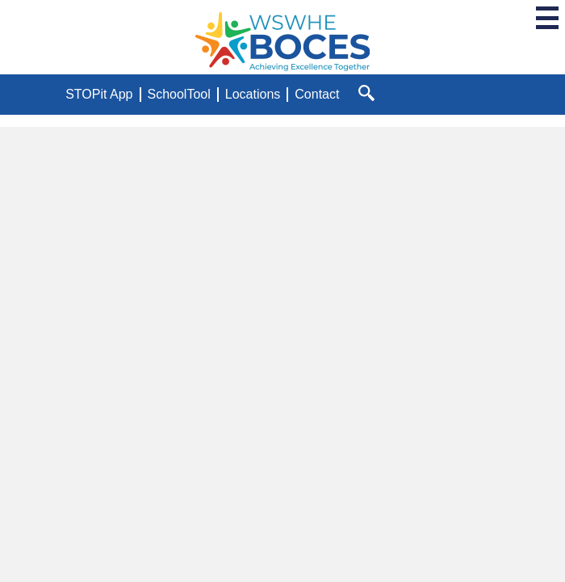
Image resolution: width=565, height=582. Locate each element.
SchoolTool (179, 94)
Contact (317, 94)
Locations (253, 94)
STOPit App (98, 94)
